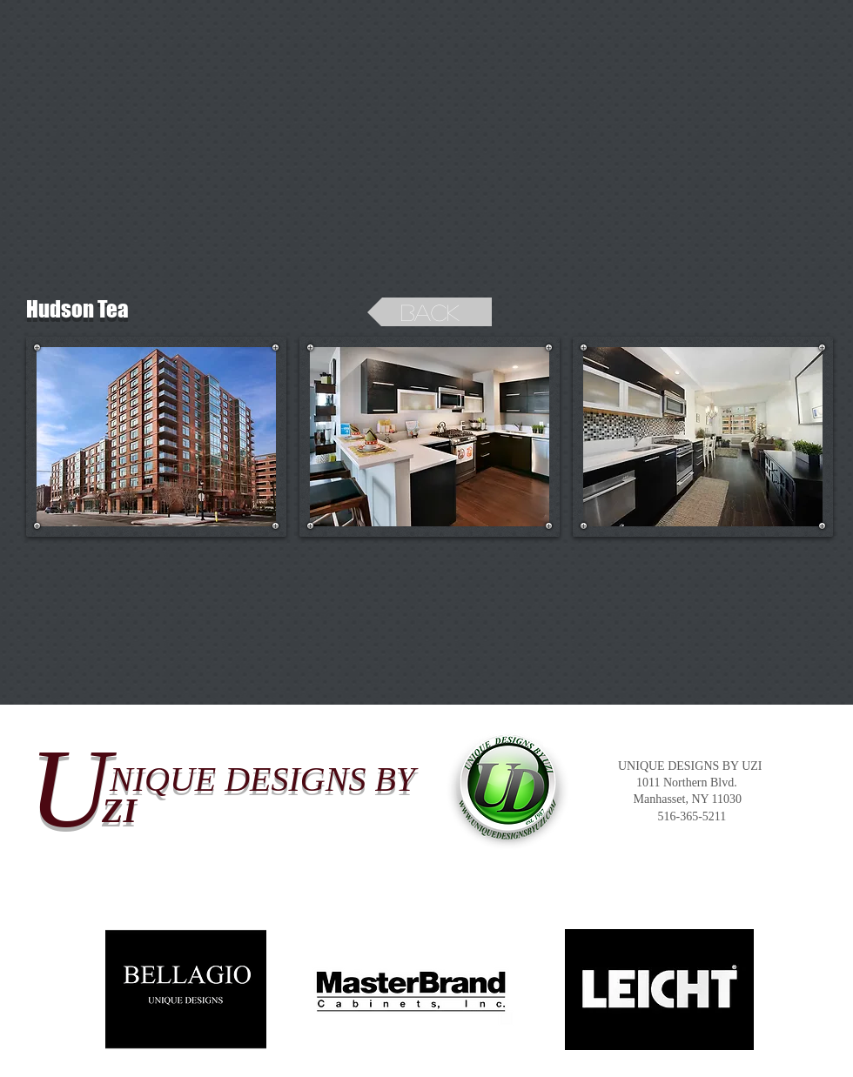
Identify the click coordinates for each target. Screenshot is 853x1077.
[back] (429, 312)
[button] (156, 437)
